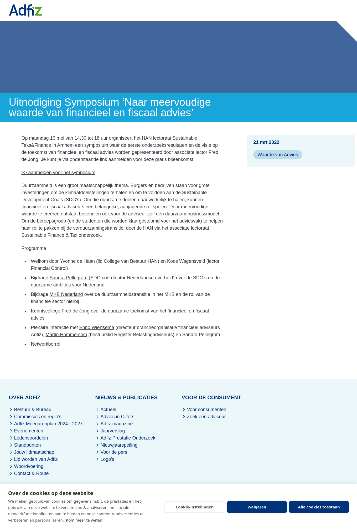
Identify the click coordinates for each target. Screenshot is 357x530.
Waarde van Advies (277, 154)
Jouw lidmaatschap (31, 452)
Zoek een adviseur (204, 416)
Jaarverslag (110, 430)
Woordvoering (26, 466)
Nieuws (95, 10)
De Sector (196, 10)
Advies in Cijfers (114, 416)
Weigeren (256, 506)
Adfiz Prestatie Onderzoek (125, 438)
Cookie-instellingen (195, 506)
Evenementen (131, 10)
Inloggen (337, 10)
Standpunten (25, 445)
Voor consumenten (204, 409)
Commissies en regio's (35, 416)
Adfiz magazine (114, 423)
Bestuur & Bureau (30, 409)
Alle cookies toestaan (319, 506)
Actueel (105, 409)
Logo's (104, 459)
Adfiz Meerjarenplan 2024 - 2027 (46, 423)
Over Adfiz (230, 10)
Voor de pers (111, 452)
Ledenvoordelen (28, 438)
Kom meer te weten (84, 520)
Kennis (165, 10)
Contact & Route (29, 473)
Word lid (311, 10)
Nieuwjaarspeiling (116, 445)
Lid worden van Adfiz (33, 459)
